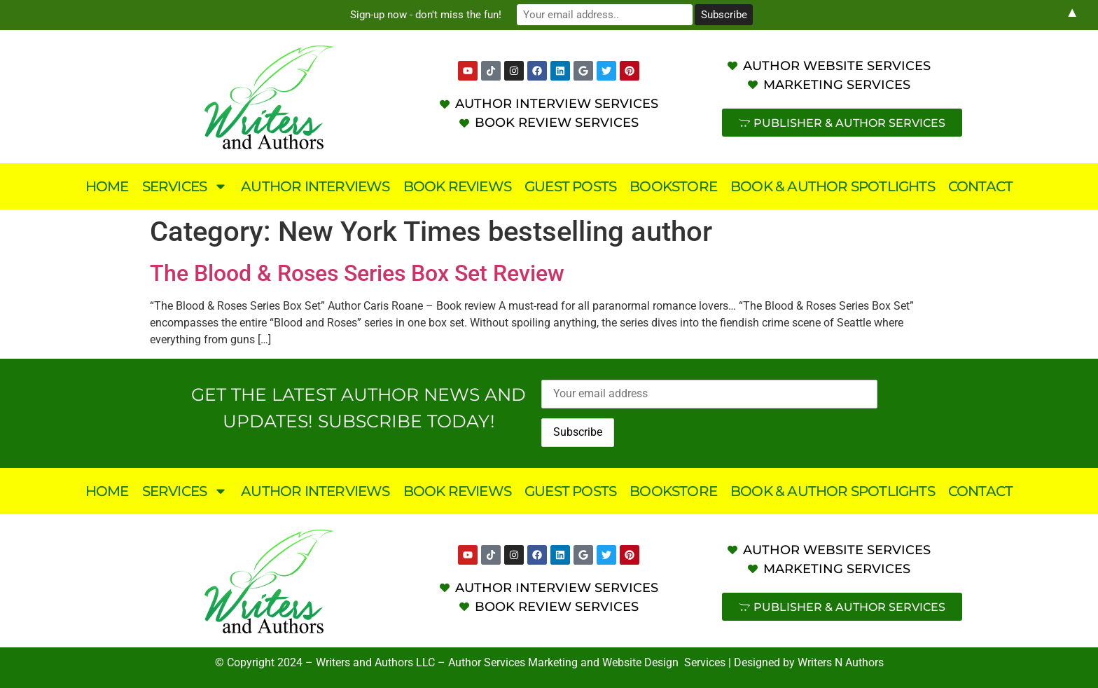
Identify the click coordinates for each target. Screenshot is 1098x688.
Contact (980, 186)
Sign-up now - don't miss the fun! (430, 14)
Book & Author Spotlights (832, 186)
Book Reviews (457, 186)
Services (185, 186)
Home (107, 186)
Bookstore (673, 186)
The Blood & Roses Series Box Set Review (357, 273)
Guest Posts (570, 186)
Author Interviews (315, 186)
